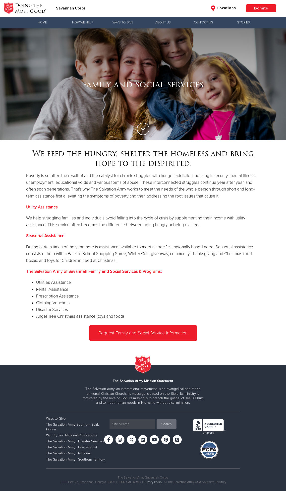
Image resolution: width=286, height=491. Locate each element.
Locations (223, 8)
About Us (163, 22)
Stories (243, 22)
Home (42, 22)
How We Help (82, 22)
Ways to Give (123, 22)
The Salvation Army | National (68, 453)
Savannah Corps (71, 8)
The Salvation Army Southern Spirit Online (72, 426)
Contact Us (203, 22)
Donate (261, 8)
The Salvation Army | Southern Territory (75, 459)
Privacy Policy (153, 482)
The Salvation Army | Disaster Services (75, 441)
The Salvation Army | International (71, 447)
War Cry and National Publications (71, 435)
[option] (143, 84)
